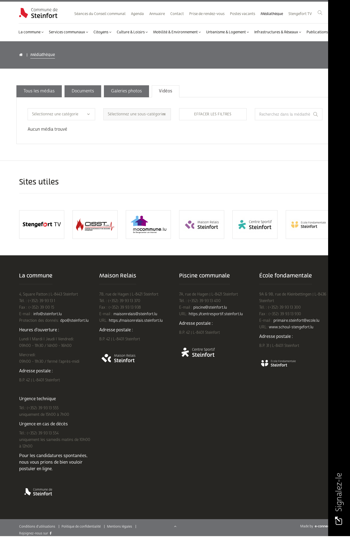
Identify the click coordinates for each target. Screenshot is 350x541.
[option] (41, 224)
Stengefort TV (300, 14)
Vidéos (165, 91)
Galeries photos (126, 91)
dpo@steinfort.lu (74, 320)
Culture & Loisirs (132, 32)
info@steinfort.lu (47, 314)
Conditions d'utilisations (37, 527)
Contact (177, 14)
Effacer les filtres (212, 114)
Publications (319, 32)
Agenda (137, 14)
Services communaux (68, 32)
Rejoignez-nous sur (35, 533)
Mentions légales (119, 527)
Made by (315, 526)
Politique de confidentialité (81, 527)
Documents (83, 91)
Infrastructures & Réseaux (277, 32)
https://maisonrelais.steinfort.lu (136, 320)
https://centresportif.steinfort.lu (216, 314)
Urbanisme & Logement (227, 32)
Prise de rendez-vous (206, 14)
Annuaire (157, 14)
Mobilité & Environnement (177, 32)
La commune (31, 32)
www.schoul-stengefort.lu (291, 327)
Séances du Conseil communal (100, 14)
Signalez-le (339, 499)
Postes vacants (242, 14)
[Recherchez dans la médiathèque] (288, 114)
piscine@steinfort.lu (210, 307)
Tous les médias (39, 91)
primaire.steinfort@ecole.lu (296, 320)
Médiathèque (272, 14)
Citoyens (102, 32)
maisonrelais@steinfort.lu (135, 314)
